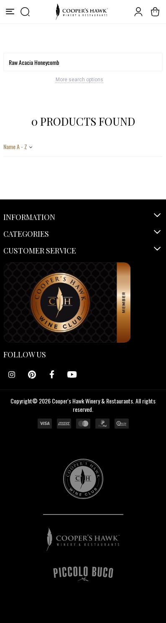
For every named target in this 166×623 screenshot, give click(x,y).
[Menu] (10, 11)
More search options (79, 80)
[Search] (83, 62)
